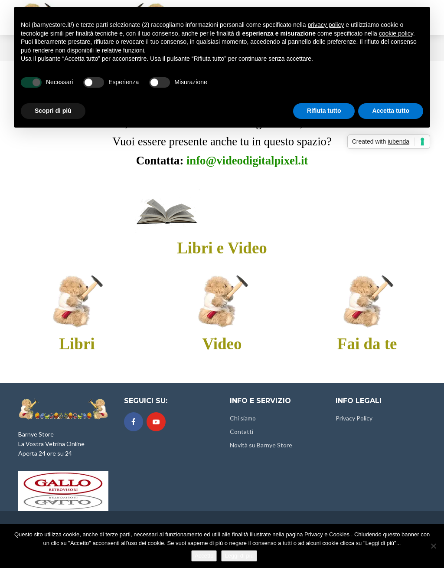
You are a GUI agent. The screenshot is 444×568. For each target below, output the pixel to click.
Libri (77, 344)
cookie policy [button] (396, 33)
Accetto (204, 555)
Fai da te (367, 344)
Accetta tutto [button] (390, 110)
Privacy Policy (354, 418)
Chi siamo (243, 418)
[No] (433, 546)
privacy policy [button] (325, 24)
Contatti (241, 431)
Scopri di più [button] (53, 110)
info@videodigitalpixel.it (247, 160)
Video (222, 344)
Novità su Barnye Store (261, 445)
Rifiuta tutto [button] (324, 110)
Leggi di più (239, 555)
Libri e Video (222, 248)
